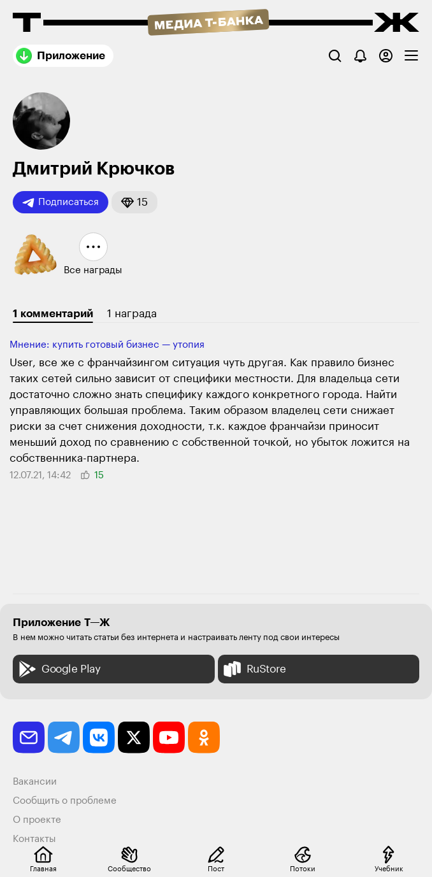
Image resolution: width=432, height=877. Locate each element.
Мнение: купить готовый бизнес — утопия (107, 345)
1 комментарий (53, 313)
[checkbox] (411, 56)
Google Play (58, 669)
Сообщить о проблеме (65, 801)
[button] (134, 202)
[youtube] (169, 737)
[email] (29, 737)
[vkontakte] (99, 737)
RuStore (253, 669)
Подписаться (60, 202)
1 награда (132, 313)
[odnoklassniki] (204, 737)
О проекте (37, 820)
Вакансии (35, 782)
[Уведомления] (360, 56)
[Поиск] (335, 56)
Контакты (34, 839)
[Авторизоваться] (386, 56)
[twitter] (134, 737)
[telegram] (64, 737)
